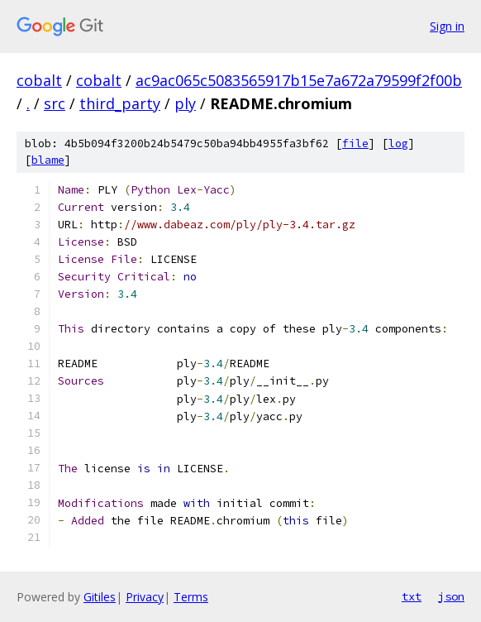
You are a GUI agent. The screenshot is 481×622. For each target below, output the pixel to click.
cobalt (39, 80)
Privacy (145, 597)
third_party (119, 103)
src (54, 103)
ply (185, 103)
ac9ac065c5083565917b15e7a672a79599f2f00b (299, 80)
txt (411, 596)
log (398, 143)
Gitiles (99, 597)
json (451, 596)
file (355, 143)
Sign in (447, 26)
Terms (191, 597)
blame (47, 160)
